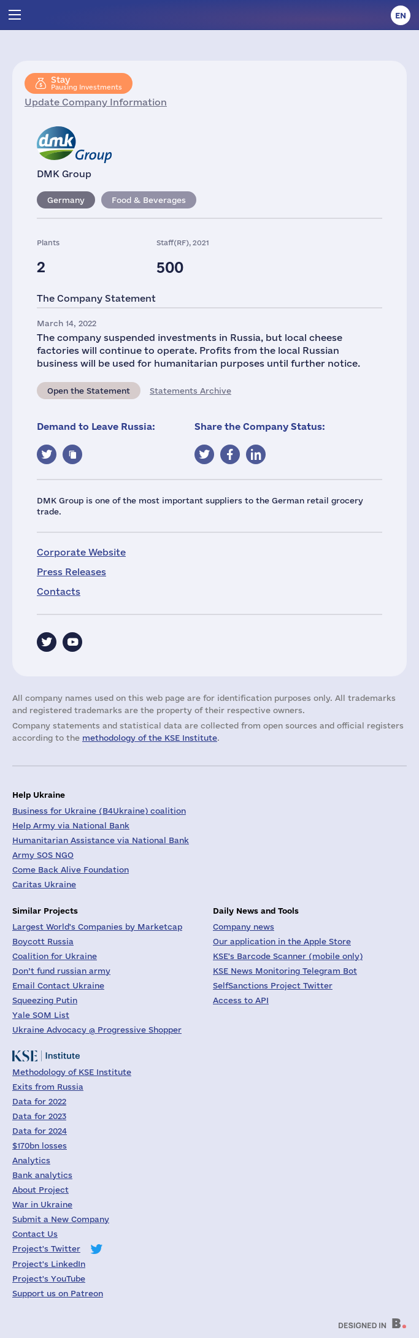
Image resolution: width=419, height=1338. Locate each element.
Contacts (58, 591)
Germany (66, 200)
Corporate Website (81, 552)
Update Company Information (96, 102)
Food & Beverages (149, 200)
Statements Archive (190, 390)
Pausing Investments (86, 83)
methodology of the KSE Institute (149, 737)
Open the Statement (88, 390)
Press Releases (71, 572)
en (400, 15)
